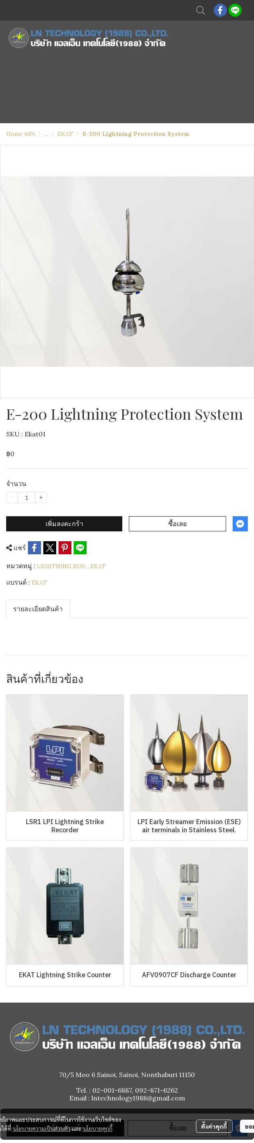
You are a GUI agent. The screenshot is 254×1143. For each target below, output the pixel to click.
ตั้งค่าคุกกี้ (214, 1126)
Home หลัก (20, 134)
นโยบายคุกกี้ (97, 1128)
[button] (201, 10)
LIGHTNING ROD (63, 566)
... (46, 134)
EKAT (65, 134)
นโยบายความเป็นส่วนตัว (42, 1128)
